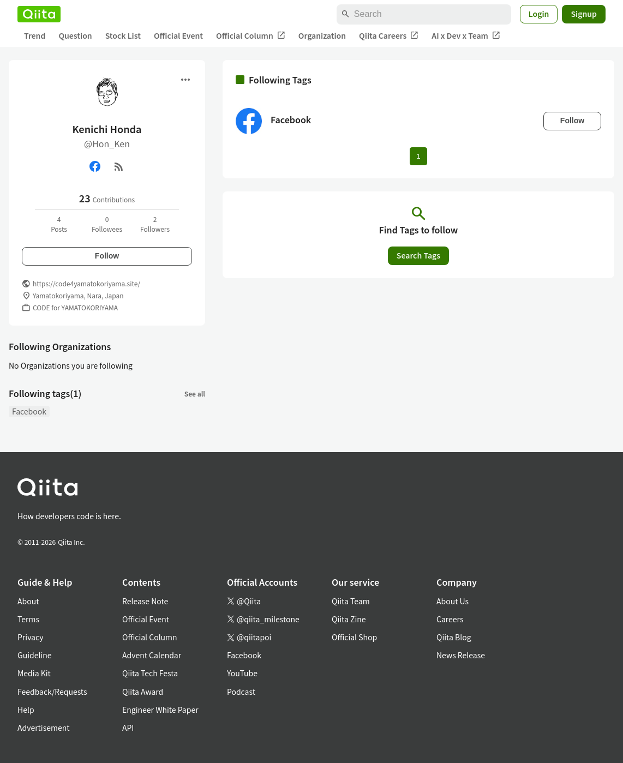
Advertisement (43, 727)
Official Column (250, 35)
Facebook (29, 411)
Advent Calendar (151, 655)
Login (539, 13)
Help (25, 709)
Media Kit (34, 673)
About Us (452, 601)
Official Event (178, 35)
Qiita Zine (349, 619)
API (128, 727)
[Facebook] (95, 166)
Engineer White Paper (160, 709)
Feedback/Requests (52, 691)
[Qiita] (39, 14)
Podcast (241, 691)
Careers (449, 619)
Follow (107, 255)
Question (75, 35)
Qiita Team (351, 601)
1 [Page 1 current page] (418, 156)
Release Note (145, 601)
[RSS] (119, 166)
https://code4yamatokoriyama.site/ (86, 283)
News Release (460, 655)
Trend (34, 35)
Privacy (30, 637)
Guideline (34, 655)
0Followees (107, 223)
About (28, 601)
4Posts (59, 223)
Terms (28, 619)
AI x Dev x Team (466, 35)
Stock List (123, 35)
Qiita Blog (453, 637)
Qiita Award (142, 691)
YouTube (242, 673)
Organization (322, 35)
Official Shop (354, 637)
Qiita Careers (388, 35)
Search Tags (418, 255)
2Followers (155, 223)
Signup (584, 13)
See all (194, 393)
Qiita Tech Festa (150, 673)
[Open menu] (185, 80)
